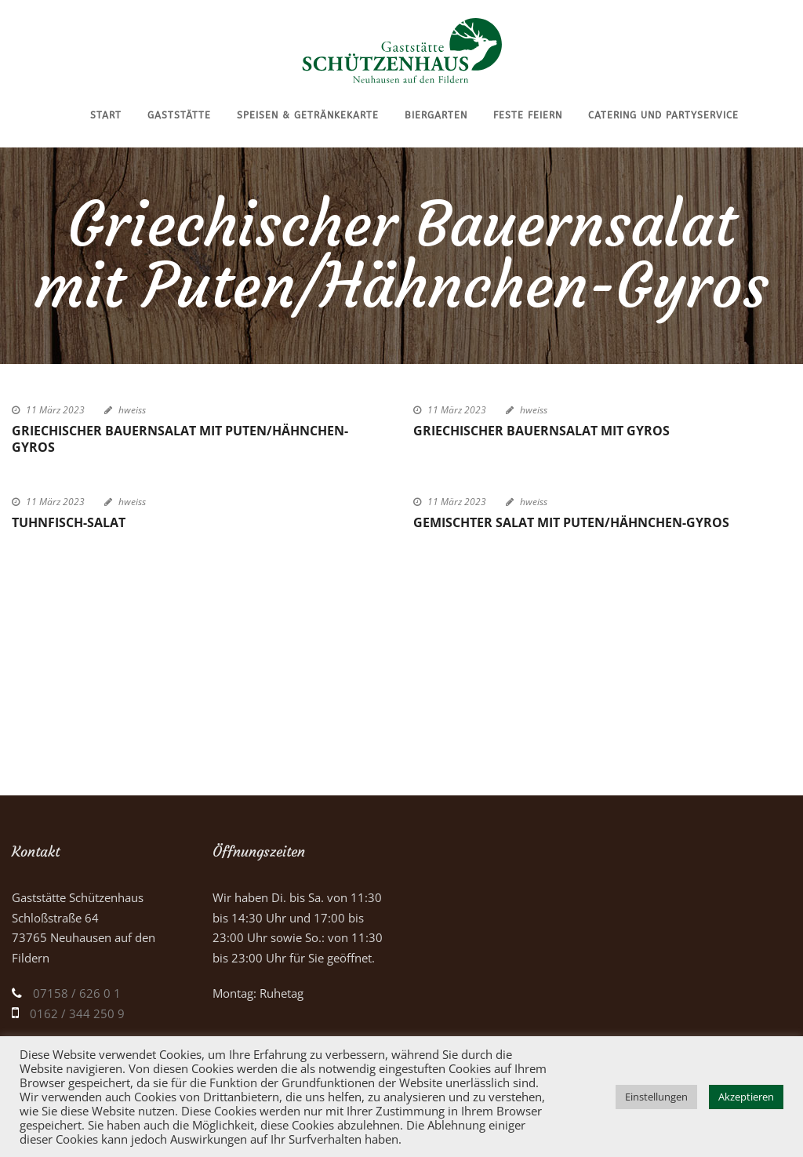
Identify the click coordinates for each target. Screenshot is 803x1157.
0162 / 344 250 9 (77, 1013)
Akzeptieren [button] (746, 1097)
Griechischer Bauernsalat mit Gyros (541, 430)
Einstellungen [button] (656, 1097)
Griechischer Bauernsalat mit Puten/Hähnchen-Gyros (180, 439)
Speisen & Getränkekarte (308, 115)
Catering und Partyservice (663, 115)
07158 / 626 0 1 (77, 993)
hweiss (132, 410)
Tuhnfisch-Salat (68, 522)
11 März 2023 (55, 410)
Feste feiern (527, 115)
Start (106, 115)
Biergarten (436, 115)
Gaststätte (179, 115)
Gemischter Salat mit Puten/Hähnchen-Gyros (571, 522)
